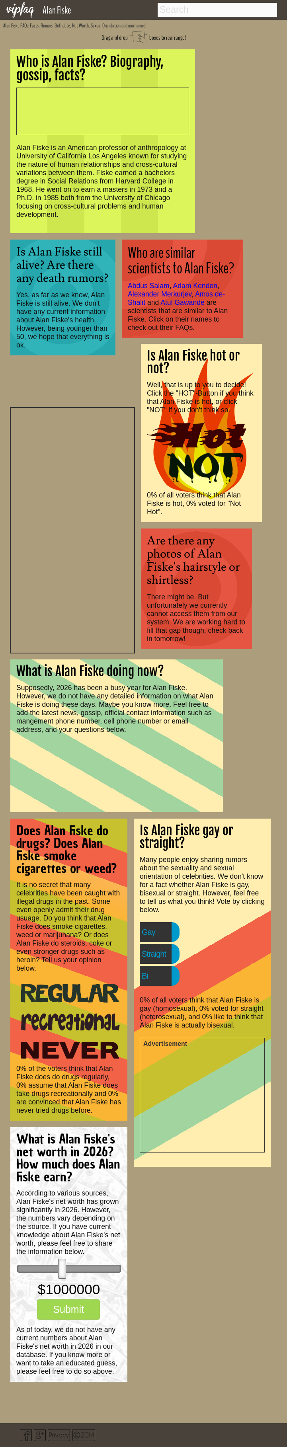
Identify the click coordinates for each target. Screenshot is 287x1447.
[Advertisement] (72, 529)
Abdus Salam (149, 286)
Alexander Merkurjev (159, 294)
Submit (68, 1309)
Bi (145, 975)
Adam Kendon (195, 286)
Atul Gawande (182, 302)
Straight (154, 954)
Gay (148, 932)
